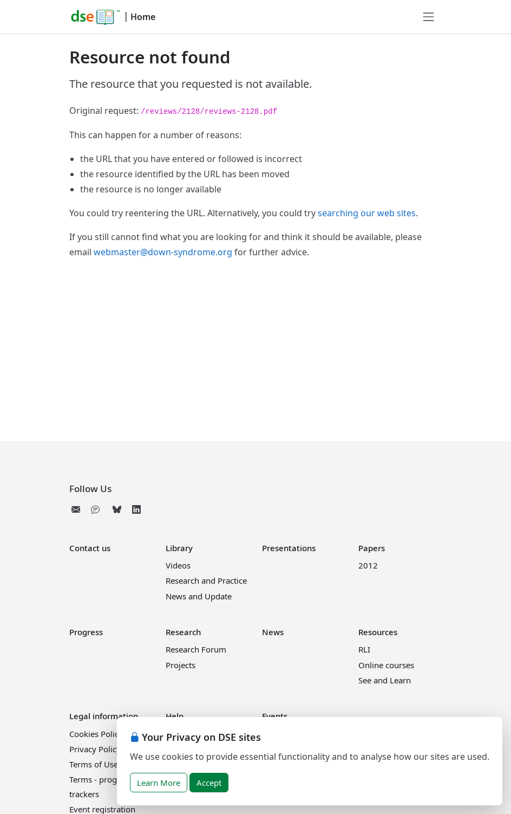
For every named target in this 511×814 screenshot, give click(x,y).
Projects (180, 665)
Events (274, 715)
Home (142, 17)
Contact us (89, 547)
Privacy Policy (95, 749)
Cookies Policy (96, 733)
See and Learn (384, 680)
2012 (368, 565)
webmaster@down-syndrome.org (163, 252)
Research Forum (196, 649)
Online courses (386, 665)
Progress (86, 631)
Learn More (158, 782)
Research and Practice (206, 580)
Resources (377, 631)
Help (175, 715)
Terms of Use (93, 764)
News (273, 631)
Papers (371, 547)
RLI (364, 649)
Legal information (103, 715)
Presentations (289, 547)
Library (179, 547)
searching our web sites (367, 213)
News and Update (199, 596)
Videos (178, 565)
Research (183, 631)
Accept (208, 782)
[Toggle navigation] (428, 17)
